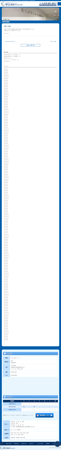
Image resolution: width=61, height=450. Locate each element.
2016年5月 (6, 245)
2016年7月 (6, 242)
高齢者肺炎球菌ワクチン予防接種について (12, 56)
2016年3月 (6, 248)
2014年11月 (6, 274)
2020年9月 (6, 164)
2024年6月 (6, 101)
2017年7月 (6, 222)
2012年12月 (6, 312)
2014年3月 (6, 287)
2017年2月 (6, 231)
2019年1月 (6, 193)
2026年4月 (6, 68)
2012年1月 (6, 329)
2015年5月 (6, 265)
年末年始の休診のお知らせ (9, 41)
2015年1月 (6, 271)
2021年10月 (6, 148)
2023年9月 (6, 114)
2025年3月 (6, 88)
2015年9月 (6, 258)
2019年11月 (6, 177)
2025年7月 (6, 81)
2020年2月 (6, 172)
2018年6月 (6, 205)
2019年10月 (6, 179)
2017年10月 (6, 218)
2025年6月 (6, 83)
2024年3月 (6, 106)
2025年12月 (6, 75)
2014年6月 (6, 282)
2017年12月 (6, 214)
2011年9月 (6, 334)
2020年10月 (6, 162)
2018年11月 (6, 196)
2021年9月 (6, 149)
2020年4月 (6, 169)
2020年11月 (6, 161)
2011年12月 (6, 331)
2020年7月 (6, 166)
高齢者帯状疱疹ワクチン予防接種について (12, 54)
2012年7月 (6, 320)
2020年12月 (6, 159)
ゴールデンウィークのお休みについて (11, 59)
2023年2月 (6, 125)
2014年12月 (6, 273)
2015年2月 (6, 269)
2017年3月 (6, 229)
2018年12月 (6, 195)
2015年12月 (6, 253)
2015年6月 (6, 263)
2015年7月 (6, 261)
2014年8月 (6, 279)
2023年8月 (6, 115)
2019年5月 (6, 187)
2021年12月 (6, 145)
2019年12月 (6, 175)
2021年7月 (6, 151)
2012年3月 (6, 326)
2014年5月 (6, 284)
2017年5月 (6, 226)
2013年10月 (6, 295)
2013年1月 (6, 310)
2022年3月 (6, 141)
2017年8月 (6, 221)
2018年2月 (6, 211)
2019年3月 (6, 190)
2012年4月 (6, 325)
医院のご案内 (8, 443)
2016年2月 (6, 250)
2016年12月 (6, 234)
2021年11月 (6, 146)
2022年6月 (6, 136)
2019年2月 (6, 192)
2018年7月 (6, 203)
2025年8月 (6, 80)
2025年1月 (6, 91)
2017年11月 (6, 216)
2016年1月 (6, 252)
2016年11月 (6, 235)
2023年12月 (6, 111)
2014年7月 (6, 281)
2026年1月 (6, 73)
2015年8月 (6, 260)
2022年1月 (6, 143)
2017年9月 (6, 219)
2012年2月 (6, 328)
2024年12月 (6, 93)
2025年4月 (6, 86)
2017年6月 (6, 224)
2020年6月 (6, 167)
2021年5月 (6, 153)
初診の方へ (32, 443)
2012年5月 (6, 323)
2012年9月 (6, 316)
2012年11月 (6, 313)
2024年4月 (6, 104)
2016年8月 (6, 240)
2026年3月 (6, 70)
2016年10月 (6, 237)
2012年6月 (6, 321)
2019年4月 (6, 188)
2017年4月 (6, 227)
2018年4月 (6, 208)
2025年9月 (6, 78)
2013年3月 (6, 307)
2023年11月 (6, 112)
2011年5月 (6, 339)
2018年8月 (6, 201)
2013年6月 (6, 302)
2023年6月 (6, 119)
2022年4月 (6, 140)
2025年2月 (6, 89)
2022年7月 (6, 135)
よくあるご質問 (40, 443)
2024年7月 (6, 99)
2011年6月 (6, 338)
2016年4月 (6, 247)
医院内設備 (16, 443)
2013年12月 (6, 292)
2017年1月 (6, 232)
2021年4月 (6, 154)
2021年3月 (6, 156)
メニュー (59, 4)
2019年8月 (6, 182)
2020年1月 (6, 174)
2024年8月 (6, 98)
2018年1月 (6, 213)
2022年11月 (6, 130)
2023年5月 (6, 120)
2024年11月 (6, 94)
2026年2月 (6, 72)
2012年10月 (6, 315)
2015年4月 (6, 266)
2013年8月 (6, 299)
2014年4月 (6, 286)
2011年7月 (6, 336)
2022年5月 (6, 138)
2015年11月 (6, 255)
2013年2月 (6, 308)
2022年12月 (6, 128)
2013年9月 (6, 297)
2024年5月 (6, 102)
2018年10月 (6, 198)
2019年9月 (6, 180)
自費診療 (47, 443)
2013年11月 (6, 294)
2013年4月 (6, 305)
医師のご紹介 (24, 443)
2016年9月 (6, 239)
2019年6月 (6, 185)
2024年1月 (6, 109)
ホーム (1, 443)
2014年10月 (6, 276)
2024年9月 (6, 96)
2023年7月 (6, 117)
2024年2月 (6, 107)
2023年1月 (6, 127)
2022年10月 (6, 132)
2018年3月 (6, 209)
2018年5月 (6, 206)
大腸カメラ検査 (53, 41)
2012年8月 (6, 318)
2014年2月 (6, 289)
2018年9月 (6, 200)
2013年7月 (6, 300)
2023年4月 (6, 122)
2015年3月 (6, 268)
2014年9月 (6, 278)
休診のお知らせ (7, 61)
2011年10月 (6, 333)
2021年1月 (6, 158)
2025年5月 (6, 85)
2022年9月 (6, 133)
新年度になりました (8, 57)
